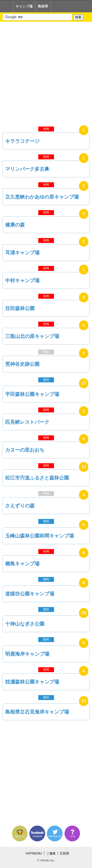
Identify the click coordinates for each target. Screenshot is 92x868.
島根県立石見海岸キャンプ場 (37, 712)
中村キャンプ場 (22, 280)
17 (83, 383)
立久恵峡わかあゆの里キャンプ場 (42, 197)
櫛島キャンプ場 (22, 563)
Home (6, 6)
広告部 (64, 853)
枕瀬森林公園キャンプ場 (32, 681)
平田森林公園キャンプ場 (32, 394)
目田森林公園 (20, 308)
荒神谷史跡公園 (22, 364)
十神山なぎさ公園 (24, 624)
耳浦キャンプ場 (22, 252)
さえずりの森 (20, 505)
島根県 (43, 6)
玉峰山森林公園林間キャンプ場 (39, 535)
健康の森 (15, 224)
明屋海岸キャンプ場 (27, 654)
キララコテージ (22, 141)
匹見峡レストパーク (27, 422)
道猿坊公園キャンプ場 (29, 593)
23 (83, 701)
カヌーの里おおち (24, 450)
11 (83, 466)
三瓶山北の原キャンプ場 (32, 336)
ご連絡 (51, 853)
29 (83, 612)
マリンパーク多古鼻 (27, 169)
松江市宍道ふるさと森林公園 (37, 477)
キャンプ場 (24, 6)
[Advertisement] (46, 73)
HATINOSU (34, 853)
